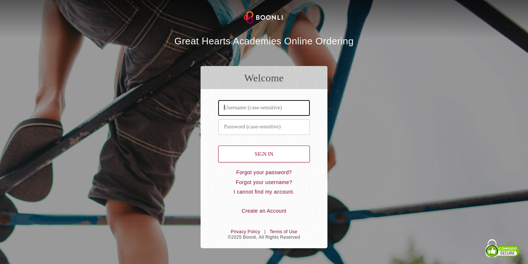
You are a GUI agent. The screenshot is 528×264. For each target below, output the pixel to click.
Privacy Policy (245, 231)
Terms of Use (283, 231)
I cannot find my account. (264, 192)
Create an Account (264, 211)
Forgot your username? (264, 182)
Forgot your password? (264, 172)
